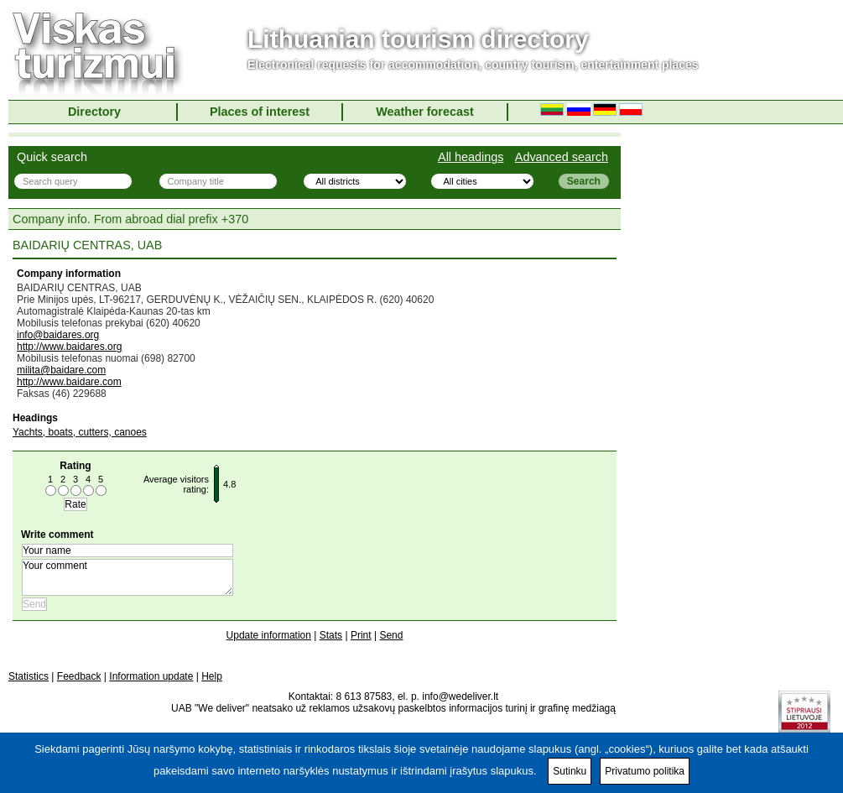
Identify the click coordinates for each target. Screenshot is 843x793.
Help (211, 676)
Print (361, 635)
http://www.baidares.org (69, 346)
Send (391, 635)
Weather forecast (425, 111)
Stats (331, 635)
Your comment (127, 577)
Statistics (28, 676)
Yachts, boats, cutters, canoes (80, 432)
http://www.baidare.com (69, 382)
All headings (470, 157)
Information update (151, 676)
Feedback (79, 676)
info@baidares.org (58, 335)
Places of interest (260, 111)
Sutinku (569, 771)
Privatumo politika (644, 771)
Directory (94, 111)
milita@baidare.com (61, 370)
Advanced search (561, 157)
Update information (268, 635)
